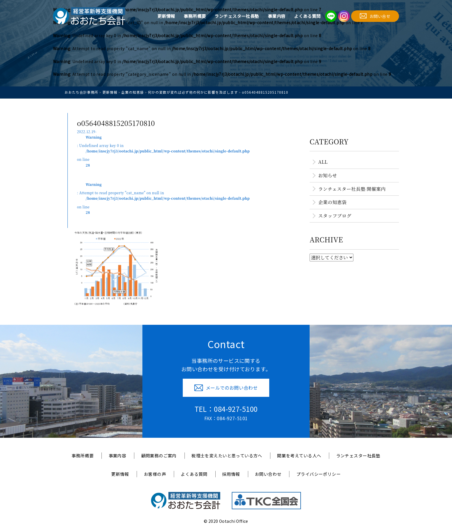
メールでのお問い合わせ (226, 387)
